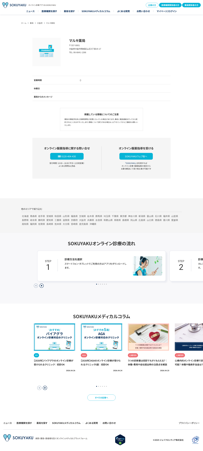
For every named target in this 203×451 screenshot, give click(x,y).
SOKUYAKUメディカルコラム (96, 11)
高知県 (25, 224)
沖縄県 (93, 224)
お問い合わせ (143, 11)
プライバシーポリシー (189, 423)
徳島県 (158, 220)
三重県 (58, 220)
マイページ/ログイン (167, 11)
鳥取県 (117, 220)
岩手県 (41, 216)
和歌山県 (108, 220)
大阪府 (40, 23)
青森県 (33, 216)
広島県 (142, 220)
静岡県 (41, 220)
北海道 (25, 216)
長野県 (25, 220)
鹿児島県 (83, 224)
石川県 (158, 216)
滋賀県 (66, 220)
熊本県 (58, 224)
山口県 (150, 220)
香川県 (166, 220)
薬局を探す (69, 11)
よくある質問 (123, 11)
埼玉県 (107, 216)
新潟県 (142, 216)
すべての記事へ (101, 397)
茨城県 (82, 216)
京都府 (74, 220)
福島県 (74, 216)
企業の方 (152, 5)
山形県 (66, 216)
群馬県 (98, 216)
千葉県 (115, 216)
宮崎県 (74, 224)
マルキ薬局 (50, 23)
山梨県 (174, 216)
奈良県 (98, 220)
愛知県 (49, 220)
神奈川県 (132, 216)
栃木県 (90, 216)
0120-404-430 (68, 156)
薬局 (32, 23)
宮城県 (49, 216)
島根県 (125, 220)
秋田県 (58, 216)
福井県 (166, 216)
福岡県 (33, 224)
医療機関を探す (49, 11)
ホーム (23, 23)
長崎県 (49, 224)
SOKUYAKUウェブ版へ (136, 156)
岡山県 (133, 220)
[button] (45, 388)
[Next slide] (41, 286)
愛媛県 (174, 220)
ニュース (30, 11)
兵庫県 (90, 220)
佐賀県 (41, 224)
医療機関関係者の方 (170, 5)
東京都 (123, 216)
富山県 (150, 216)
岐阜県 (33, 220)
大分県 (66, 224)
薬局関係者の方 (191, 5)
